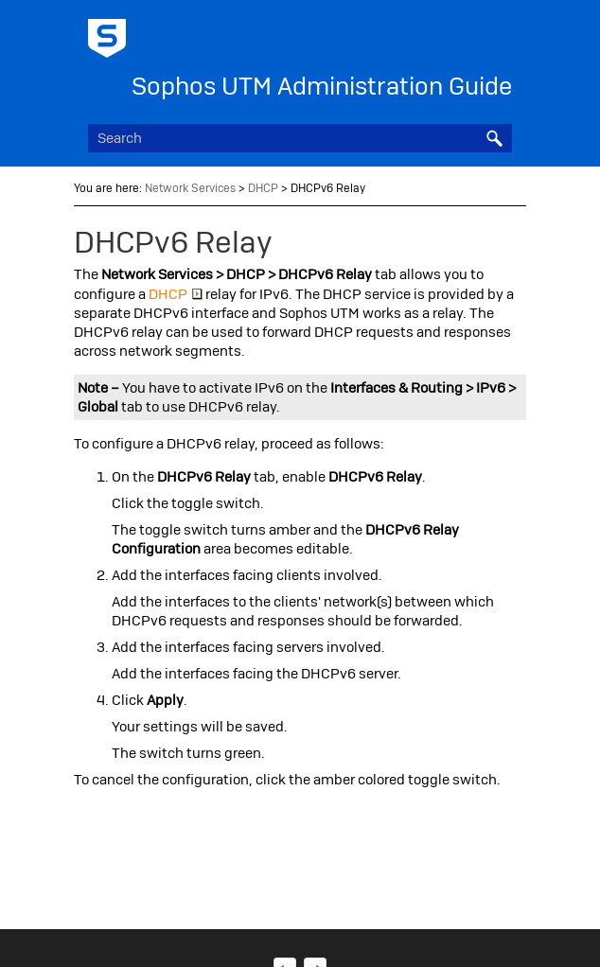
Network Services (190, 188)
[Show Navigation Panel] (501, 33)
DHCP (263, 188)
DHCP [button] (176, 294)
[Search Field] (299, 138)
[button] (495, 138)
